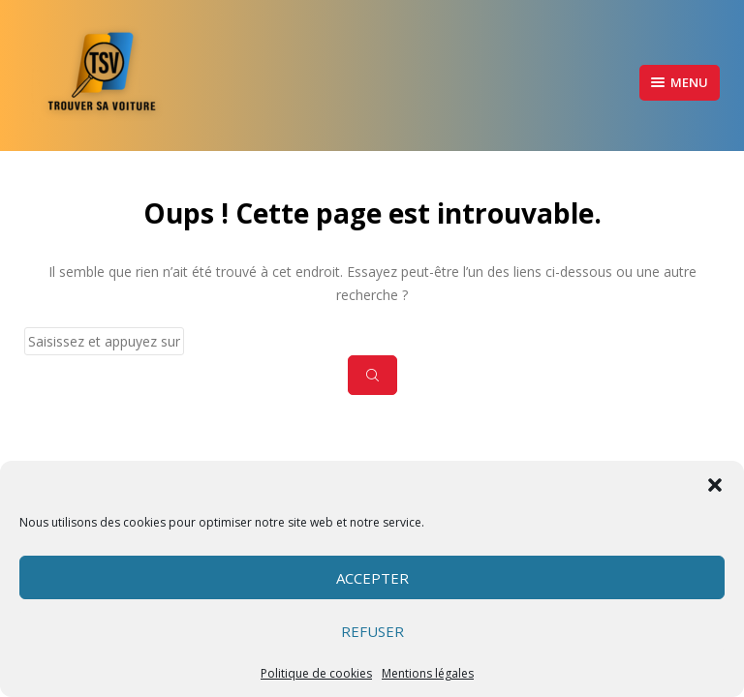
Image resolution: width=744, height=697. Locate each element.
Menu (679, 82)
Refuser (372, 631)
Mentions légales (428, 673)
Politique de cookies (316, 673)
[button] (715, 485)
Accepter (372, 578)
